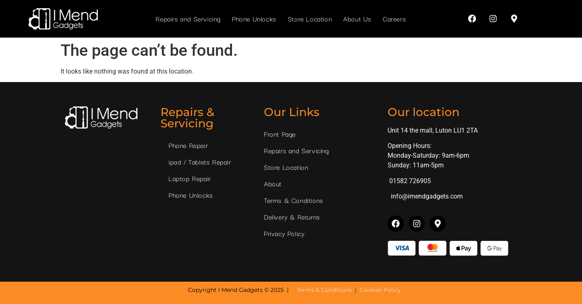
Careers (394, 18)
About (273, 183)
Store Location (310, 18)
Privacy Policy (284, 233)
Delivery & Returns (292, 216)
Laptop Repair (190, 178)
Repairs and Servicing (188, 18)
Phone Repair (188, 145)
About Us (357, 18)
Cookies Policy (380, 289)
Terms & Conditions (293, 200)
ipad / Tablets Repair (200, 161)
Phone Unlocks (254, 18)
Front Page (280, 134)
